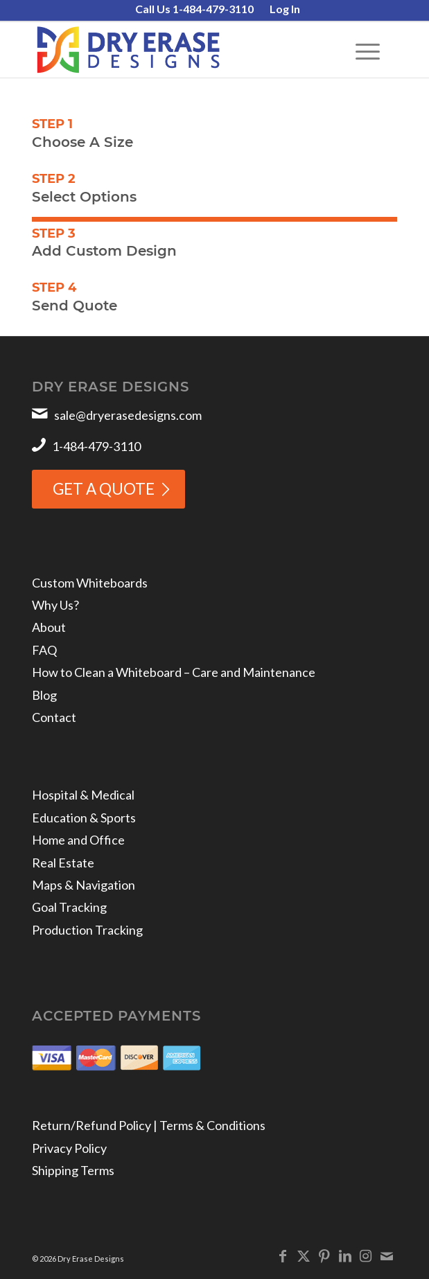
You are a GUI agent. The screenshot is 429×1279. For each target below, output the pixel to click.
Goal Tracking (69, 907)
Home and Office (78, 839)
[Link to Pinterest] (324, 1255)
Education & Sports (84, 817)
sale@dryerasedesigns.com (128, 415)
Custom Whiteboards (90, 582)
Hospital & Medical (83, 794)
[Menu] (361, 50)
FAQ (44, 650)
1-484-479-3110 (96, 446)
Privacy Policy (69, 1148)
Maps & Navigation (83, 884)
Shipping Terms (73, 1170)
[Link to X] (303, 1255)
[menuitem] (194, 10)
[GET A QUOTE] (108, 489)
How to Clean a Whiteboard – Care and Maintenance (173, 672)
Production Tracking (87, 929)
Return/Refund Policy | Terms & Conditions (148, 1125)
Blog (44, 695)
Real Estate (63, 862)
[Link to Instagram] (366, 1255)
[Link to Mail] (386, 1255)
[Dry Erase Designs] (178, 50)
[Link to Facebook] (282, 1255)
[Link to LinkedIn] (345, 1255)
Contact (54, 717)
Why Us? (55, 604)
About (49, 627)
